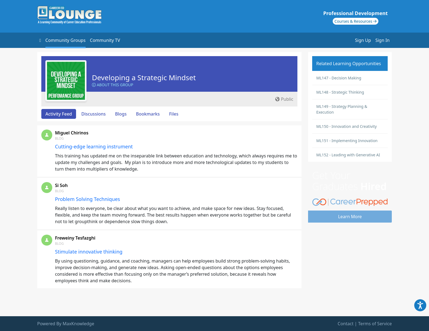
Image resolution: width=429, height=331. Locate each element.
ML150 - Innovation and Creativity (346, 126)
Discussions (93, 114)
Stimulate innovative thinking (89, 251)
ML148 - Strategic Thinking (340, 92)
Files (173, 114)
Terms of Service (375, 324)
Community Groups (65, 40)
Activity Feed (58, 114)
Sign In (382, 40)
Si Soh (61, 185)
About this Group (112, 84)
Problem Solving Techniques (87, 199)
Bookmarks (148, 114)
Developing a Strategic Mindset (144, 77)
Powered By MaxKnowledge (65, 324)
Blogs (121, 114)
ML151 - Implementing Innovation (347, 140)
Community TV (105, 40)
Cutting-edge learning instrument (94, 146)
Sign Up (363, 40)
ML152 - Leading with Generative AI (348, 154)
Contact (345, 324)
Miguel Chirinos (71, 133)
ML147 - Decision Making (338, 77)
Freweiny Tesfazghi (75, 238)
